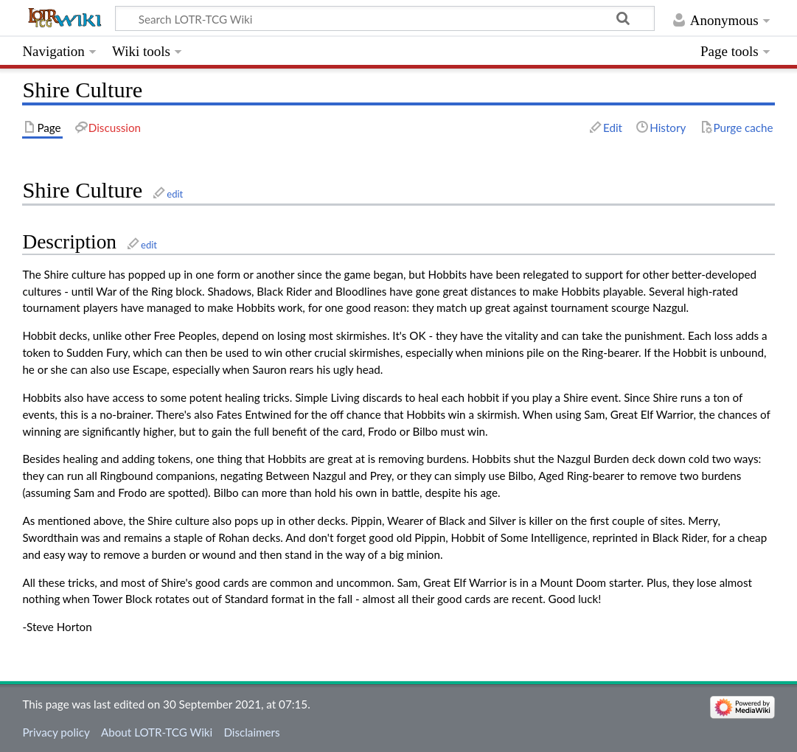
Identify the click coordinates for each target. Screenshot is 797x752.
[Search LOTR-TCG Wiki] (371, 18)
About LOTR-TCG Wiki (156, 732)
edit (175, 194)
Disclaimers (251, 732)
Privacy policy (55, 732)
